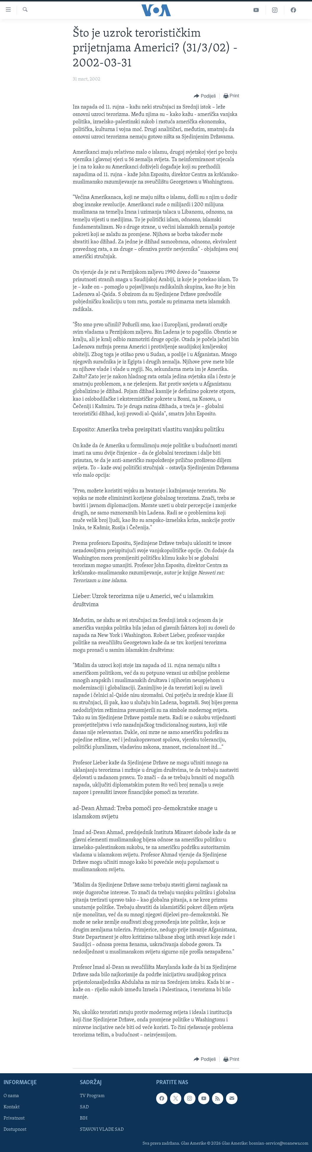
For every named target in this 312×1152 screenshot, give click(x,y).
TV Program (92, 1096)
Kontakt (12, 1107)
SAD (84, 1107)
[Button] (205, 96)
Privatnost (14, 1118)
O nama (11, 1096)
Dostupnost (15, 1130)
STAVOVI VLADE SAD (102, 1130)
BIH (84, 1118)
